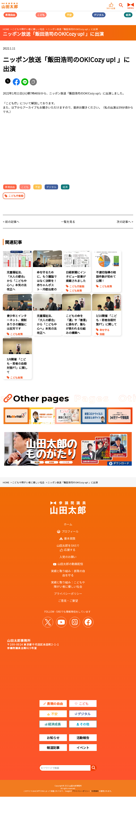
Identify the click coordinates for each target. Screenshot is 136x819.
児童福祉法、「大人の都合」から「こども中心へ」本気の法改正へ (17, 280)
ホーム (68, 524)
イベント (82, 747)
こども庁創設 (15, 196)
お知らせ (53, 737)
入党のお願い (68, 557)
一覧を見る (68, 221)
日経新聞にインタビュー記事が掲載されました (76, 276)
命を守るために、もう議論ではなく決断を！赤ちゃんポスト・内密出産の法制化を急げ (47, 283)
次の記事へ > (125, 221)
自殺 (102, 334)
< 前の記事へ (11, 221)
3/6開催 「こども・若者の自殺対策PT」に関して (17, 365)
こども (41, 15)
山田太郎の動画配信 (70, 564)
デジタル (99, 15)
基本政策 (69, 538)
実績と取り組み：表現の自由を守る (68, 573)
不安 (69, 15)
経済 (128, 15)
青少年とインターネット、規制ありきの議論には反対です (17, 322)
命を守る (104, 330)
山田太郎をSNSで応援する (68, 547)
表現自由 (10, 15)
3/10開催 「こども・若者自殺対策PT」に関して (106, 320)
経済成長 (54, 724)
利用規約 (95, 791)
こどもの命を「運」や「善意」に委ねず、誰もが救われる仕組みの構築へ (76, 324)
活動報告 (82, 737)
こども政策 (75, 290)
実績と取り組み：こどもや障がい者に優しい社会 (68, 584)
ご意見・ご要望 (68, 600)
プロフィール (70, 531)
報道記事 (53, 747)
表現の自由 (55, 703)
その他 (84, 724)
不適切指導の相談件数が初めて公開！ (106, 276)
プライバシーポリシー (68, 593)
